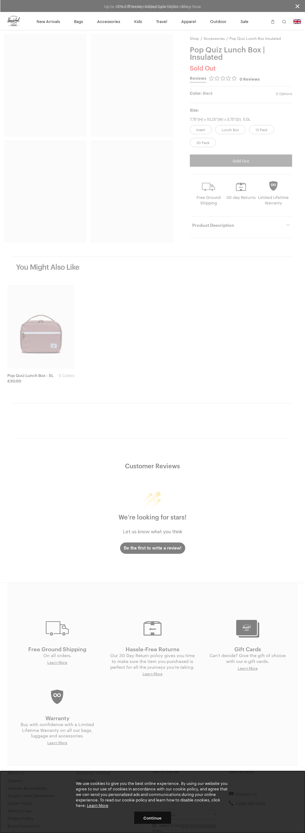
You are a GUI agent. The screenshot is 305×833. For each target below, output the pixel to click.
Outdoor (218, 21)
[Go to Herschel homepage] (13, 21)
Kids (138, 21)
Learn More (97, 805)
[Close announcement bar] (297, 6)
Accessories (108, 21)
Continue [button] (152, 817)
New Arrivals (48, 21)
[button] (261, 21)
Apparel (188, 21)
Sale (244, 21)
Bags (78, 21)
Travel (161, 21)
